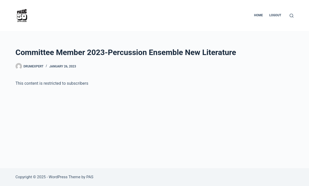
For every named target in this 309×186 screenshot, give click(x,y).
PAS (89, 177)
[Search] (291, 16)
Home (258, 15)
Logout (275, 15)
